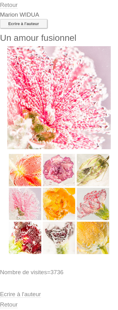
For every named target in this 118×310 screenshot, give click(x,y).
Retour (9, 5)
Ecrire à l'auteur (23, 23)
